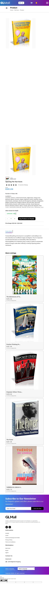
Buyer (6, 550)
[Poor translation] (5, 580)
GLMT (6, 535)
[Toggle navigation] (47, 3)
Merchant (7, 548)
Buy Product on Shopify (26, 219)
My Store (16, 10)
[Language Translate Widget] (26, 568)
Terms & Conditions (10, 542)
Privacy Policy (8, 539)
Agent (6, 552)
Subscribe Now (37, 508)
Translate (24, 570)
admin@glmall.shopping (14, 561)
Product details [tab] (8, 231)
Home (11, 10)
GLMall (7, 533)
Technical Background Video (12, 537)
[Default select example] (11, 213)
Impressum (8, 559)
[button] (21, 3)
